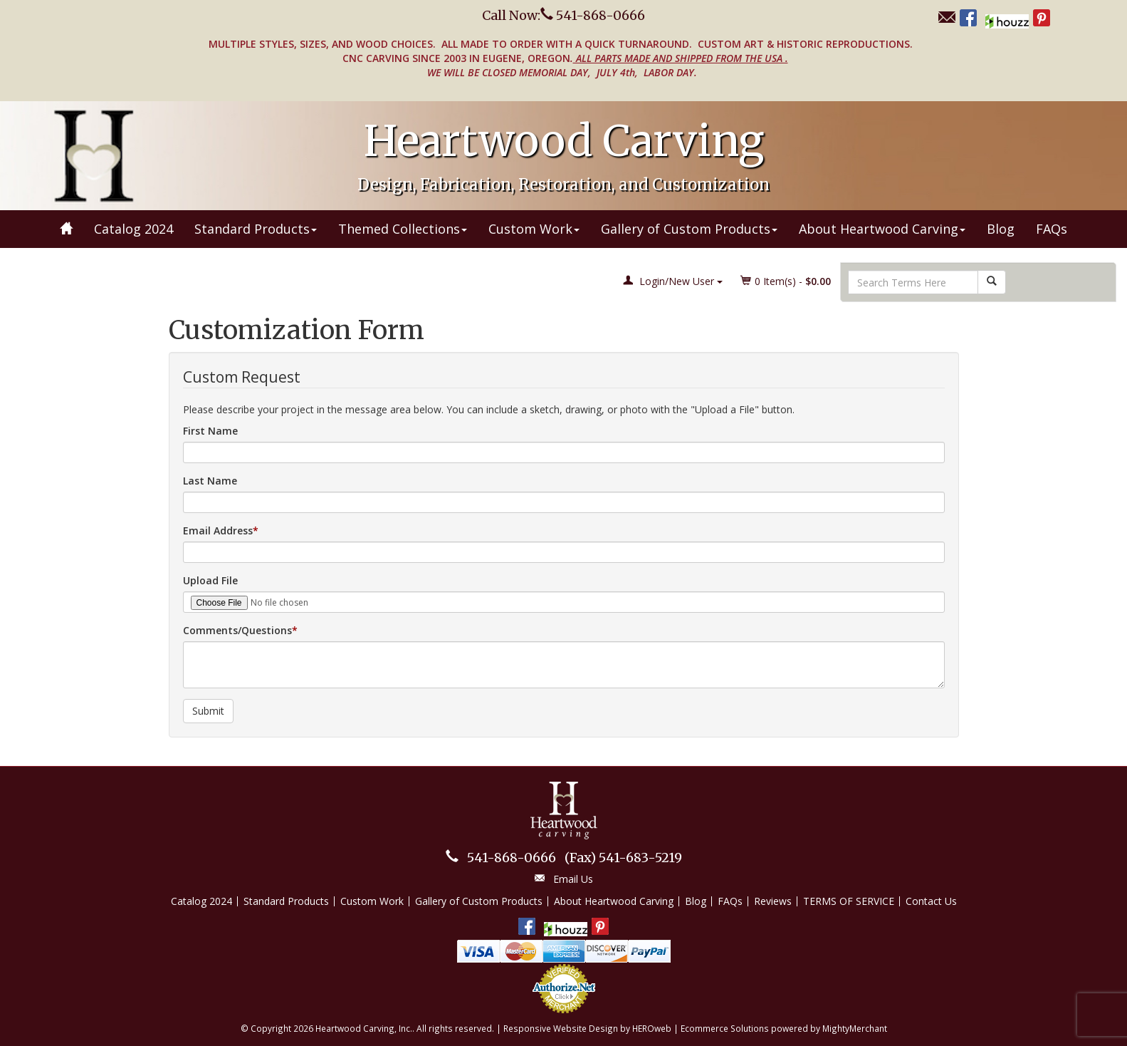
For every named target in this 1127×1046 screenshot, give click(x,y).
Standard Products (255, 228)
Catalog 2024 (133, 228)
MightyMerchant (854, 1028)
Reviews (773, 901)
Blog (1001, 228)
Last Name (210, 480)
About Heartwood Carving (882, 228)
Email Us (573, 879)
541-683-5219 (623, 857)
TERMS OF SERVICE (848, 901)
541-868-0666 (511, 857)
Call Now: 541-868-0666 (563, 15)
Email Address (218, 530)
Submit (208, 711)
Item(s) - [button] (786, 281)
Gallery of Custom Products (689, 228)
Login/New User (673, 281)
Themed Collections (402, 228)
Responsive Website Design (560, 1028)
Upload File (210, 580)
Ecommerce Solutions (725, 1028)
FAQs (1051, 228)
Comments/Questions (237, 630)
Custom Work (534, 228)
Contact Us (931, 901)
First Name (210, 430)
